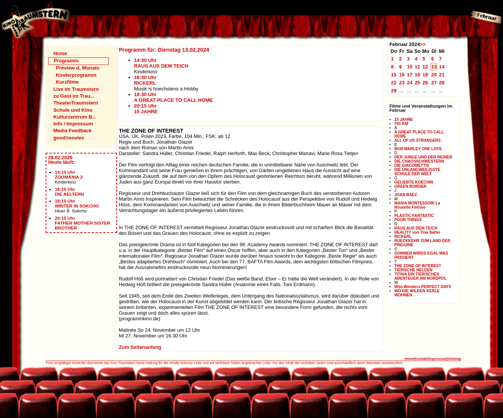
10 (410, 67)
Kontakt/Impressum (431, 359)
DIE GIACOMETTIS (411, 165)
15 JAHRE (403, 119)
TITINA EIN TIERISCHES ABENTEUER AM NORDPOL (420, 276)
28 (441, 83)
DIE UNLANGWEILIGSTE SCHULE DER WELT (417, 172)
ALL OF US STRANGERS (417, 140)
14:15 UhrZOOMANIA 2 (68, 174)
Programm (66, 60)
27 (434, 83)
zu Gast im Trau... (73, 96)
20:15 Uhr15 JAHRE (146, 108)
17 (410, 75)
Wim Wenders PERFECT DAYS (422, 287)
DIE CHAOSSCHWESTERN (419, 161)
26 (425, 83)
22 (394, 83)
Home (60, 53)
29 (394, 90)
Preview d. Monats (78, 68)
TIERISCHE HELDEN (413, 270)
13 (434, 67)
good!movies (68, 138)
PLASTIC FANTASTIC (414, 216)
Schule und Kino (72, 110)
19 (425, 75)
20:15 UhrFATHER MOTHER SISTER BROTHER (82, 222)
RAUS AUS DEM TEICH (415, 228)
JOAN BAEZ (405, 195)
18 (417, 75)
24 (410, 83)
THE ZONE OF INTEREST (417, 266)
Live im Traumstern (76, 89)
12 (425, 67)
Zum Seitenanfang (140, 347)
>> (422, 44)
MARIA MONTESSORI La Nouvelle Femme (417, 205)
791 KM (401, 124)
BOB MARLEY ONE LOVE (418, 149)
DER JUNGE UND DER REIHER (423, 157)
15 (394, 75)
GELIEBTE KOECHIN (413, 182)
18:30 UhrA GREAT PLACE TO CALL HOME (173, 97)
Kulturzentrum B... (74, 117)
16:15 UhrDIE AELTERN (69, 191)
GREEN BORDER (410, 186)
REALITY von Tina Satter (417, 232)
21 (441, 75)
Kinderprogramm (76, 75)
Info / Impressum (73, 124)
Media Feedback (72, 130)
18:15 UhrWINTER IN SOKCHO (77, 203)
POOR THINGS (408, 220)
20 (434, 75)
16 (402, 75)
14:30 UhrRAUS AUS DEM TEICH (161, 63)
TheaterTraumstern (75, 103)
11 (417, 67)
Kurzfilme (67, 82)
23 (402, 83)
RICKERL (403, 236)
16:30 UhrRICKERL (145, 80)
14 (441, 67)
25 (417, 83)
